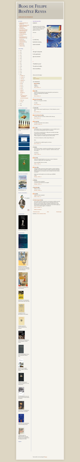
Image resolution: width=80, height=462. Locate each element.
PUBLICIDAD (21, 40)
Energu (35, 193)
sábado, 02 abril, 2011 (37, 163)
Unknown (35, 167)
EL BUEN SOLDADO (24, 98)
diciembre (22, 75)
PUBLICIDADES (22, 41)
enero (21, 101)
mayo (21, 86)
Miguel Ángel (36, 83)
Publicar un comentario (38, 209)
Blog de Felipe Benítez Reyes (32, 8)
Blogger (45, 456)
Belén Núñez (36, 187)
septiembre (22, 80)
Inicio (48, 211)
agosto (21, 81)
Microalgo (35, 121)
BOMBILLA (22, 92)
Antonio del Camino (37, 99)
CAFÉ (21, 94)
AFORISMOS (21, 28)
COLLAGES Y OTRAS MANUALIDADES (23, 30)
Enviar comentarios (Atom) (41, 213)
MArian (35, 157)
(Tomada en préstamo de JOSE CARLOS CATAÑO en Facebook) (24, 26)
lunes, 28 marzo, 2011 (37, 87)
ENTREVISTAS (22, 34)
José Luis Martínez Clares (38, 115)
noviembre (22, 77)
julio (21, 83)
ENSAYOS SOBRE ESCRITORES (22, 33)
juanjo (35, 90)
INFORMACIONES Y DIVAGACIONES (23, 37)
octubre (21, 78)
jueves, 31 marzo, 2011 (37, 143)
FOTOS (20, 35)
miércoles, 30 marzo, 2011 (38, 124)
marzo (21, 89)
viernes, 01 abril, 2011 (37, 154)
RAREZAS (21, 43)
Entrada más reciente (36, 211)
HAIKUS (21, 91)
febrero (21, 100)
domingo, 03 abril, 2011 (37, 176)
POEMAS (37, 78)
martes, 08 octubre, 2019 (38, 207)
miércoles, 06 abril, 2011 (38, 190)
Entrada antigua (58, 211)
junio (21, 85)
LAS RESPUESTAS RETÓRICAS (23, 96)
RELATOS (21, 44)
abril (21, 88)
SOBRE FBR (21, 45)
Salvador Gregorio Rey (37, 200)
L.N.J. (35, 127)
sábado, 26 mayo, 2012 (37, 196)
